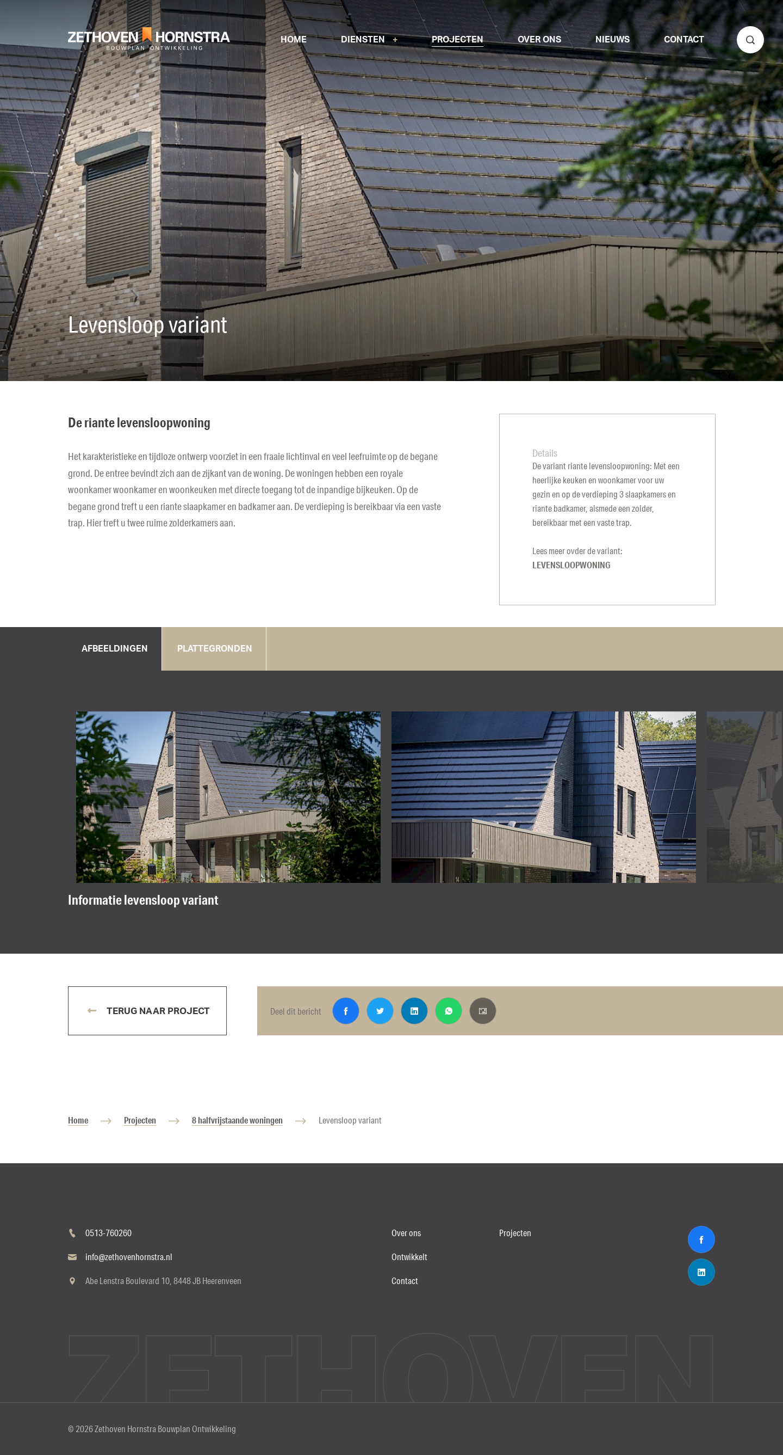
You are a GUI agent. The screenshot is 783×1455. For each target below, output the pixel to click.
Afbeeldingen (115, 648)
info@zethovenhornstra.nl (128, 1256)
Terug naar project (157, 1011)
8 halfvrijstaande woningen (237, 1120)
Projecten (140, 1120)
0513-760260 (108, 1232)
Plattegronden (214, 648)
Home (78, 1120)
